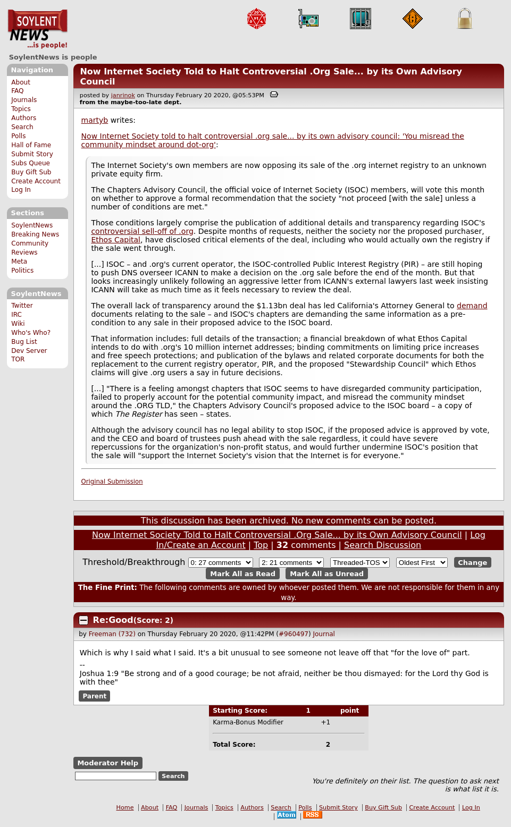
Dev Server (29, 351)
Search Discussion (382, 545)
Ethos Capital (115, 239)
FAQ (17, 91)
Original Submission (112, 481)
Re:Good (113, 620)
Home (125, 807)
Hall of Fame (31, 145)
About (20, 82)
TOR (17, 359)
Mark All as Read (242, 573)
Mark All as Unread (327, 573)
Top (261, 545)
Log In (21, 189)
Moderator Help (107, 763)
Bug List (24, 341)
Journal (324, 634)
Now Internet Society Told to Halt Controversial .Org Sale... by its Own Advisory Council (277, 535)
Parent (94, 695)
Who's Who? (31, 332)
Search (22, 127)
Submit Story (32, 154)
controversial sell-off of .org (142, 231)
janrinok (123, 95)
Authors (23, 118)
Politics (22, 270)
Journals (24, 100)
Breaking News (35, 234)
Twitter (21, 305)
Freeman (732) (112, 634)
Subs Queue (30, 163)
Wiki (17, 323)
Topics (21, 109)
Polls (18, 136)
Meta (19, 261)
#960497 (293, 634)
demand (472, 305)
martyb (94, 120)
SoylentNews (37, 29)
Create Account (36, 181)
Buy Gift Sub (31, 172)
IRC (16, 314)
